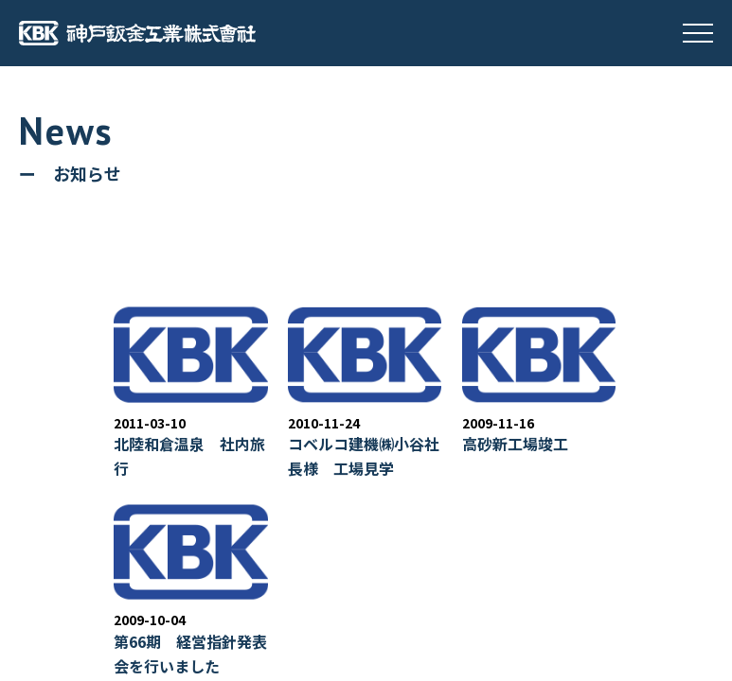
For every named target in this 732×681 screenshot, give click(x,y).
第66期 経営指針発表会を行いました (190, 653)
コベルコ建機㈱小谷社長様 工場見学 (363, 456)
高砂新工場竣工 (515, 443)
